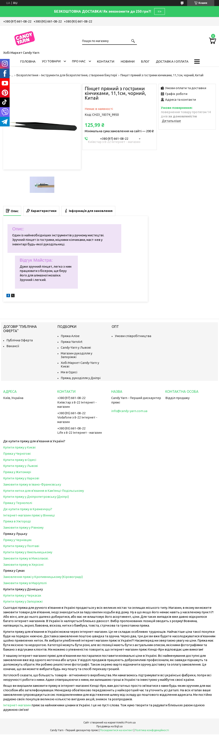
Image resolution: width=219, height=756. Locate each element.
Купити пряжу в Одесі (19, 460)
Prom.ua (130, 722)
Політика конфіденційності (152, 730)
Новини (128, 61)
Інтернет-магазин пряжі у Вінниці (29, 515)
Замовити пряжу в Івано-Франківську (32, 484)
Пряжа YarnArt (72, 342)
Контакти (105, 61)
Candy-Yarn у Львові (76, 347)
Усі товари (51, 61)
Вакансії (12, 346)
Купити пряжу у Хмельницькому (27, 552)
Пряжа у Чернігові (17, 453)
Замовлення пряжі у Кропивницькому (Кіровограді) (43, 577)
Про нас (79, 61)
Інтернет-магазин (17, 705)
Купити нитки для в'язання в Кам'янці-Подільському (43, 490)
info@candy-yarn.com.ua (129, 411)
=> (159, 11)
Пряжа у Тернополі (17, 503)
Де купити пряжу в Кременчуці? (27, 509)
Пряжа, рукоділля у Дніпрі (81, 378)
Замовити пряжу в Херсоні (23, 564)
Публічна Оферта (19, 340)
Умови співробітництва (133, 336)
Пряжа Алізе (70, 336)
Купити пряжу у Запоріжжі (23, 601)
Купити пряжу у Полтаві (21, 546)
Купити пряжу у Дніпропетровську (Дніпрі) (36, 496)
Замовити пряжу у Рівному (23, 527)
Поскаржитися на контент (116, 730)
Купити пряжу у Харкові (21, 478)
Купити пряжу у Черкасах (22, 595)
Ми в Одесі (69, 372)
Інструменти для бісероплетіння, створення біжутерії (79, 75)
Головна (28, 61)
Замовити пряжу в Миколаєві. (26, 558)
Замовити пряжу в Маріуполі (25, 583)
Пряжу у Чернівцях (17, 540)
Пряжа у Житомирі (17, 472)
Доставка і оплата (172, 61)
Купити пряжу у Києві (19, 447)
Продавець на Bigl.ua (109, 726)
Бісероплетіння (27, 75)
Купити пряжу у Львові (20, 466)
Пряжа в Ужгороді (17, 521)
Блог (145, 61)
